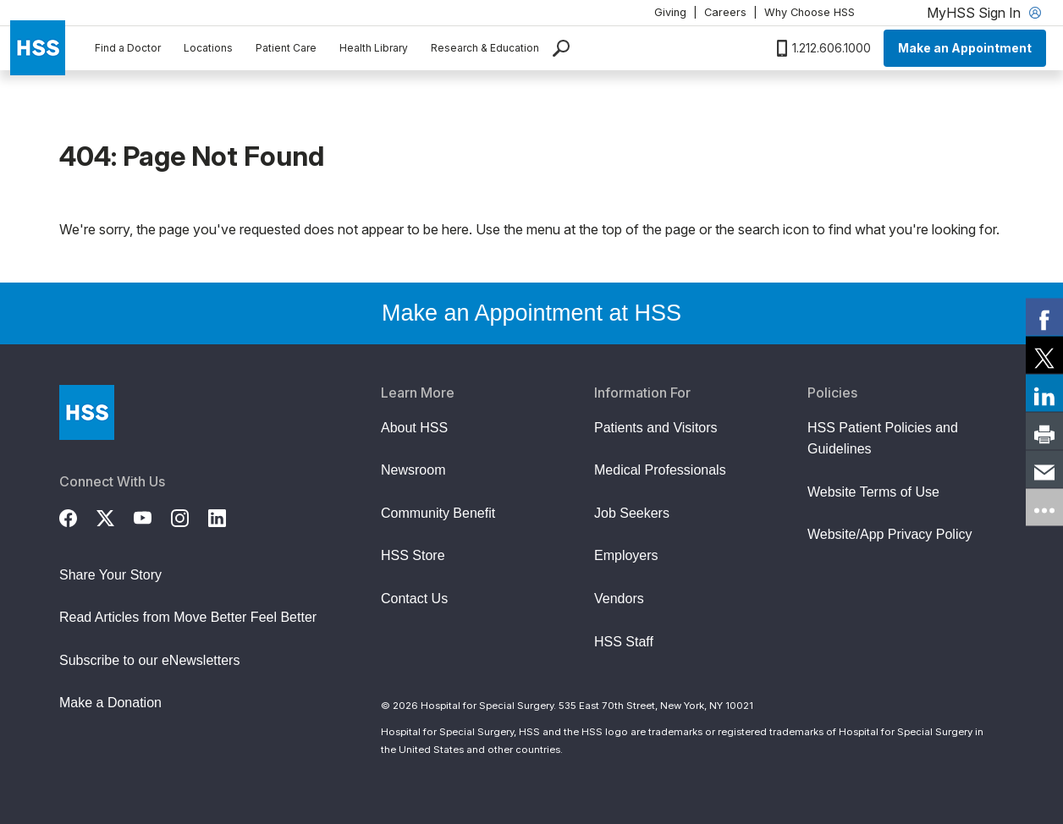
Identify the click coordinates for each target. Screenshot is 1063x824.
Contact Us (414, 598)
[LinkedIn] (226, 516)
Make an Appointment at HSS (531, 313)
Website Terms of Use (873, 492)
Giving (670, 12)
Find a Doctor (128, 47)
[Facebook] (77, 516)
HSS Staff (623, 641)
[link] (1044, 317)
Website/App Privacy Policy (889, 534)
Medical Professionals (660, 470)
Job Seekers (631, 513)
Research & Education (485, 47)
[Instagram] (189, 516)
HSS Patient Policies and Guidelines (882, 438)
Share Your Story (110, 575)
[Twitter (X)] (115, 516)
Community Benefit (438, 513)
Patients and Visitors (656, 427)
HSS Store (413, 555)
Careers (725, 12)
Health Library (373, 47)
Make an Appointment (965, 48)
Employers (626, 555)
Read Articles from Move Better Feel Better (188, 617)
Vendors (619, 598)
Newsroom (413, 470)
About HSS (414, 427)
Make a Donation (110, 702)
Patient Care (286, 47)
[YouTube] (152, 516)
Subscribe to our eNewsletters (149, 660)
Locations (208, 47)
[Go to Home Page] (86, 412)
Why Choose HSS (809, 12)
